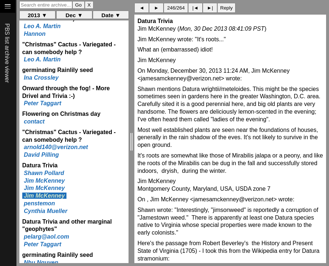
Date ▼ (111, 15)
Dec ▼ (74, 15)
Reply (226, 8)
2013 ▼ (37, 15)
